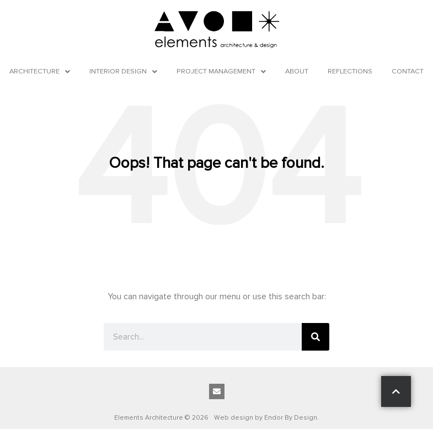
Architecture (39, 71)
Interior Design (123, 71)
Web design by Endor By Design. (266, 418)
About (296, 71)
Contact (408, 71)
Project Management (221, 71)
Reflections (350, 71)
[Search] (315, 337)
